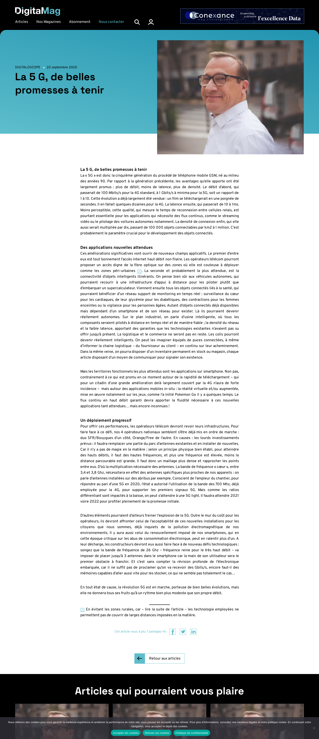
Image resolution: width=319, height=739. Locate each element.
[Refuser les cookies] (314, 728)
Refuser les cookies (157, 732)
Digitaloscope (27, 67)
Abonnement (79, 22)
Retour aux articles (164, 658)
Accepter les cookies (126, 732)
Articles (21, 22)
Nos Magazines (48, 22)
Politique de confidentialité (192, 732)
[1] (139, 271)
